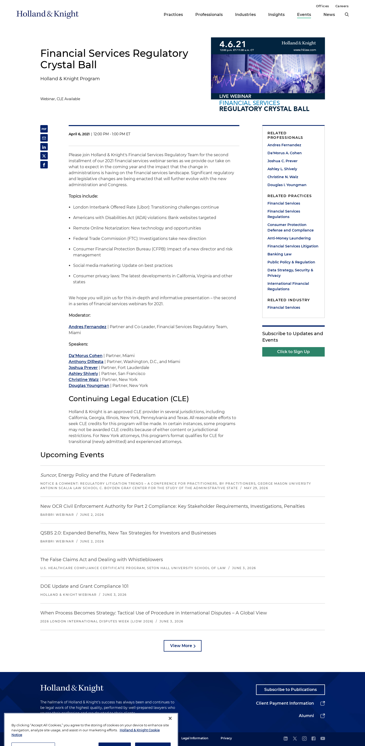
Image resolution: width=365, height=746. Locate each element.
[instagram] (304, 739)
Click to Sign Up (293, 351)
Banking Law (279, 254)
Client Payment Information (285, 703)
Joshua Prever (83, 367)
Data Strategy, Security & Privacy (290, 273)
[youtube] (322, 739)
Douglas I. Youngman (287, 185)
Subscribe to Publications (290, 689)
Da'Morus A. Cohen (284, 153)
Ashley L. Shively (282, 169)
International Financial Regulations (288, 286)
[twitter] (295, 739)
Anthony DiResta (86, 361)
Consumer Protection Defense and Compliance (290, 227)
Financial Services (283, 203)
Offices (322, 6)
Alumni (306, 715)
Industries (245, 14)
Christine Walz (84, 379)
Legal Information (194, 738)
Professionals (209, 14)
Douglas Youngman (89, 385)
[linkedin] (286, 739)
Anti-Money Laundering (289, 238)
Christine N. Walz (282, 177)
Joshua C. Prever (282, 161)
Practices (173, 14)
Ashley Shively (83, 373)
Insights (276, 14)
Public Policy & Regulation (291, 262)
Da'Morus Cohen (86, 355)
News (329, 14)
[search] (347, 14)
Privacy (226, 738)
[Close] (170, 732)
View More (181, 645)
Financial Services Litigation (292, 246)
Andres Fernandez (87, 326)
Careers (342, 6)
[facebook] (313, 739)
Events (304, 14)
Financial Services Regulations (283, 214)
